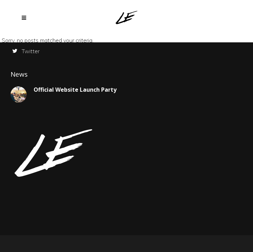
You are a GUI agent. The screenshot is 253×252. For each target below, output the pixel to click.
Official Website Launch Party (75, 89)
